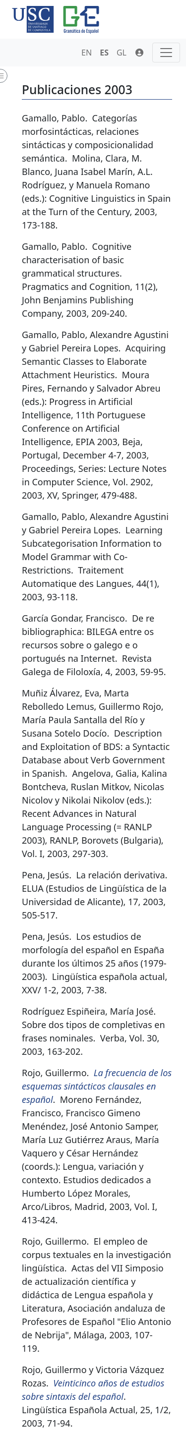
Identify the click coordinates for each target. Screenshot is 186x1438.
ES (104, 52)
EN (86, 52)
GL (121, 52)
